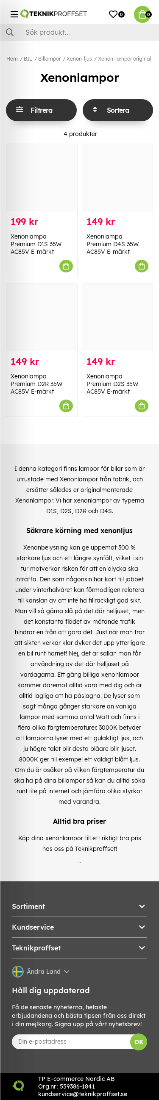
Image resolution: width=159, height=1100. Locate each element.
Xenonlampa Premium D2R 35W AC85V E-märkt (36, 383)
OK (138, 1042)
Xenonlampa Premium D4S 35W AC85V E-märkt (112, 244)
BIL (28, 59)
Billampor (49, 59)
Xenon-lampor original (124, 59)
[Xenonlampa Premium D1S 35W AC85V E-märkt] (41, 177)
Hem (12, 59)
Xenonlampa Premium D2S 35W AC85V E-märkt (112, 383)
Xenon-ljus (79, 59)
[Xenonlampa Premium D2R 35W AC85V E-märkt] (41, 317)
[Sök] (79, 32)
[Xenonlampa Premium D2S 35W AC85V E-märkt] (117, 317)
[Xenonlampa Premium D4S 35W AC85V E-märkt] (117, 177)
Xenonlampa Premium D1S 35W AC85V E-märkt (36, 244)
